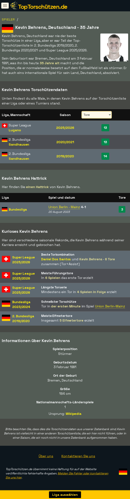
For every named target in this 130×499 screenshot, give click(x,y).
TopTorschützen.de (42, 6)
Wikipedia (73, 413)
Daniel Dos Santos (56, 259)
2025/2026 (65, 127)
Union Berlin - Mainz (64, 207)
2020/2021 (65, 142)
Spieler (8, 19)
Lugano (15, 130)
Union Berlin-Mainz (110, 306)
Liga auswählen (65, 494)
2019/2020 (65, 156)
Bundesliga (18, 209)
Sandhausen (19, 144)
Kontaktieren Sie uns (78, 456)
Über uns (46, 456)
